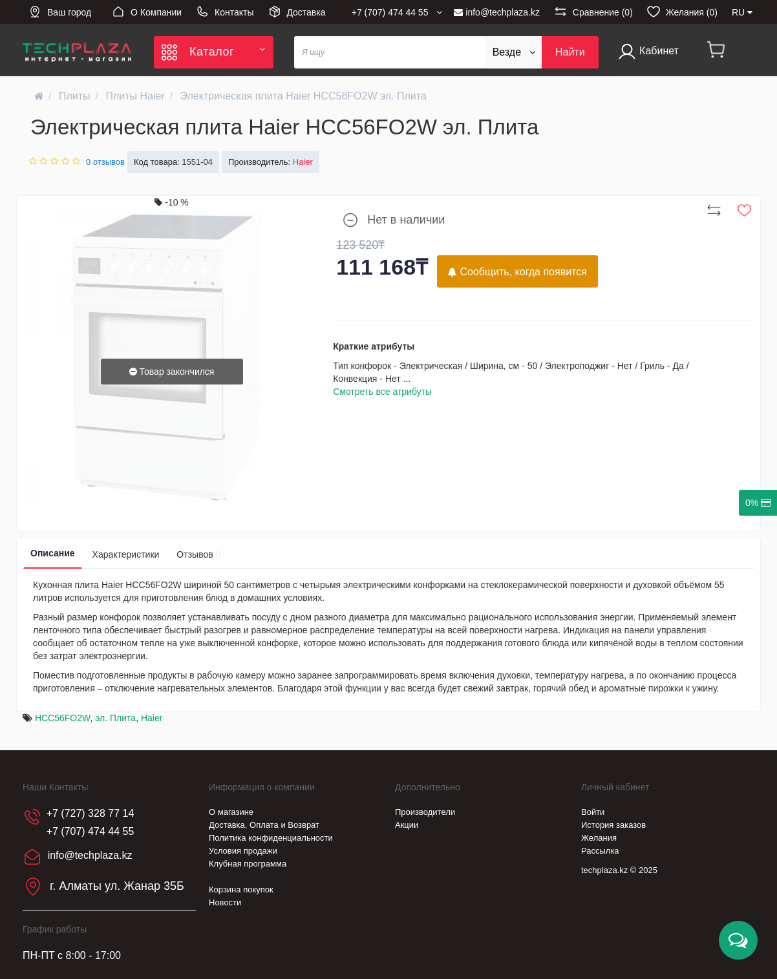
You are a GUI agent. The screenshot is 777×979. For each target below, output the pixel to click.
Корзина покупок (241, 889)
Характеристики (126, 554)
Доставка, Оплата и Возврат (264, 825)
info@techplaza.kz (497, 12)
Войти (592, 812)
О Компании (147, 11)
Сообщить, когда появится (517, 271)
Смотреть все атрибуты (382, 391)
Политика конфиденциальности (271, 838)
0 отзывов (105, 162)
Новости (225, 902)
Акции (406, 825)
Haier (151, 718)
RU (742, 12)
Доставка (297, 11)
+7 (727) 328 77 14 (90, 813)
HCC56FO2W (62, 718)
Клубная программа (247, 863)
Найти (570, 52)
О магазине (231, 812)
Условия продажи (243, 851)
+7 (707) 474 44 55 (90, 831)
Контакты (224, 11)
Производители (425, 812)
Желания (599, 838)
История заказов (613, 825)
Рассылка (600, 851)
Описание (52, 553)
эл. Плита (115, 718)
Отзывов (198, 554)
